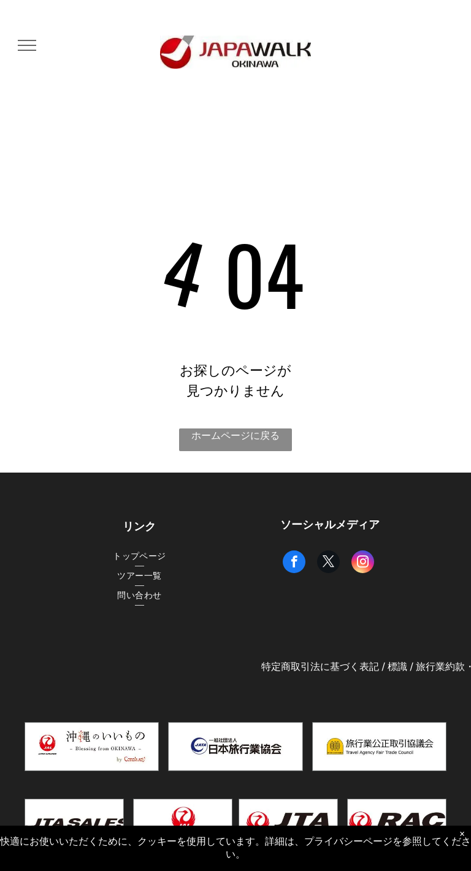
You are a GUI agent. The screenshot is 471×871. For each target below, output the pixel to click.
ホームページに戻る (235, 435)
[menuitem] (139, 556)
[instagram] (362, 563)
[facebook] (294, 563)
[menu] (27, 45)
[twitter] (328, 563)
